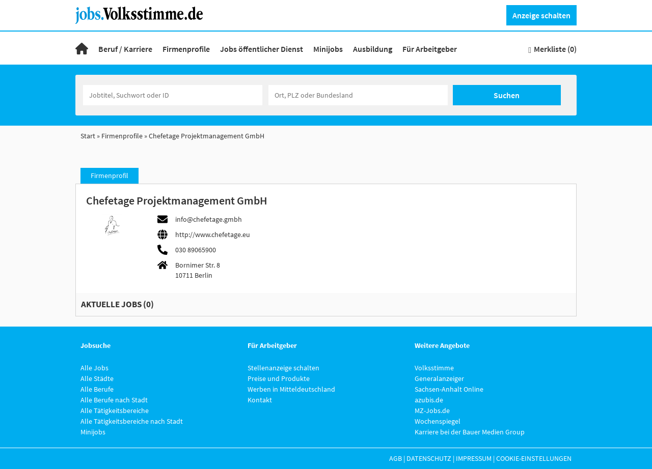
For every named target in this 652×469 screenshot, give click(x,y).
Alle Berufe (97, 389)
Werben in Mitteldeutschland (291, 389)
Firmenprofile (186, 49)
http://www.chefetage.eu (212, 234)
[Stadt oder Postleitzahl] (358, 95)
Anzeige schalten (541, 15)
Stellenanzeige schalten (283, 367)
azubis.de (429, 399)
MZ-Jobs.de (432, 410)
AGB (395, 458)
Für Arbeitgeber (429, 49)
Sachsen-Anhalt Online (449, 389)
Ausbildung (372, 49)
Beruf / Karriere (125, 49)
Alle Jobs (94, 367)
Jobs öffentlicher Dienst (261, 49)
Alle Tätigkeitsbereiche (114, 410)
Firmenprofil (109, 175)
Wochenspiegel (437, 421)
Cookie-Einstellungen (534, 458)
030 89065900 (195, 249)
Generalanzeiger (439, 378)
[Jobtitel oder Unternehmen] (172, 95)
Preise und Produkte (279, 378)
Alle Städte (97, 378)
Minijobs (328, 49)
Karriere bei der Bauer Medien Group (470, 431)
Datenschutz (428, 458)
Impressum (474, 458)
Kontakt (260, 399)
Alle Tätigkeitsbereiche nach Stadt (131, 421)
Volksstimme (434, 367)
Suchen (507, 95)
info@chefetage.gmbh (208, 219)
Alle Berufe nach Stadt (114, 399)
